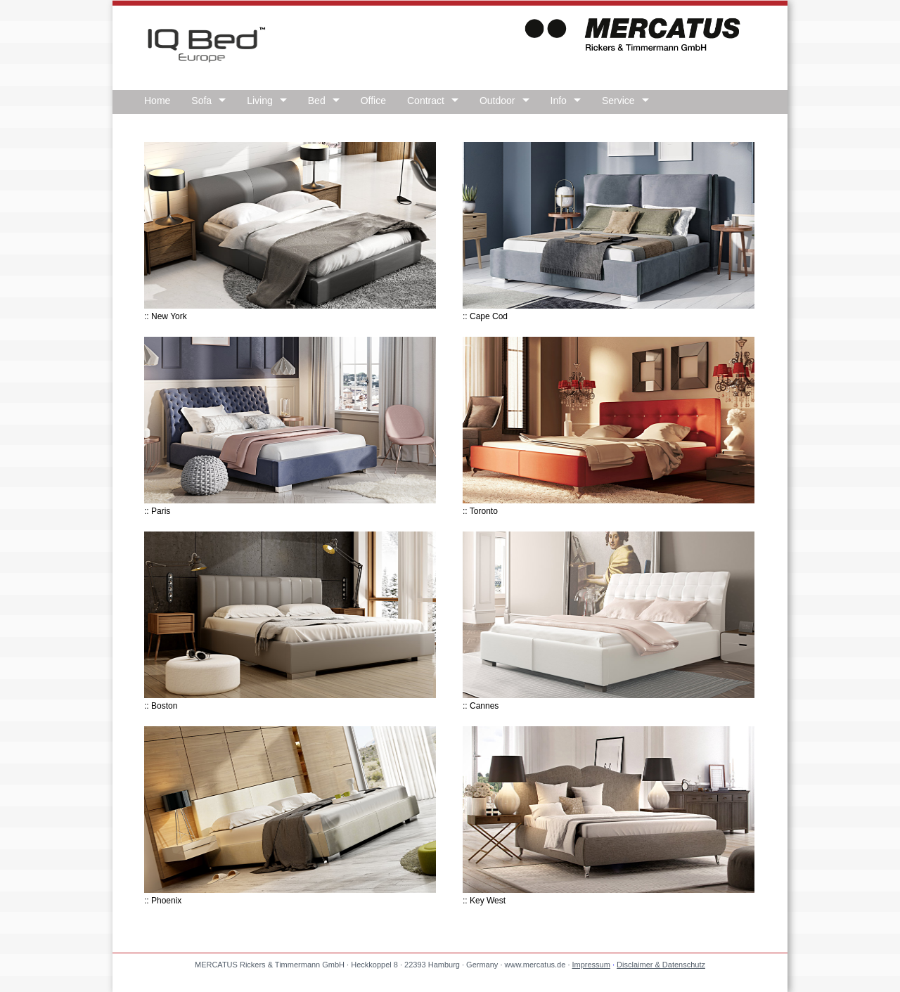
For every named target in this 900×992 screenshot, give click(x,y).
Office (373, 100)
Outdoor (497, 100)
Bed (317, 100)
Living (260, 100)
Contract (425, 100)
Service (618, 100)
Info (559, 100)
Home (157, 100)
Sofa (201, 100)
